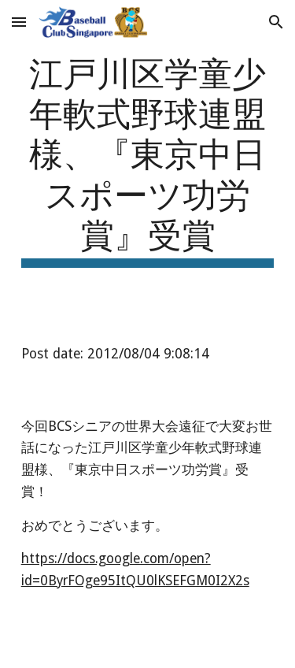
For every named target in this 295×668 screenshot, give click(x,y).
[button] (19, 21)
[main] (148, 159)
